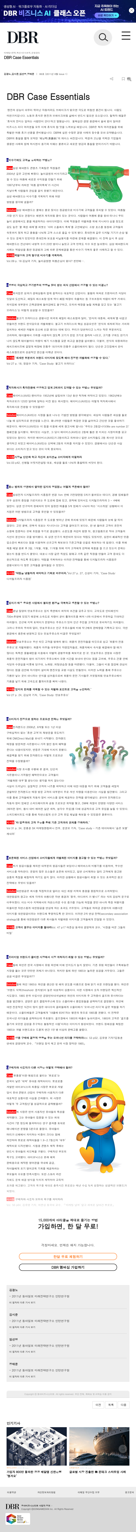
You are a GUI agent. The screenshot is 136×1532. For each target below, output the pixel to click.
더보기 (112, 79)
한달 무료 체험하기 (68, 1256)
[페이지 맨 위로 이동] (123, 1449)
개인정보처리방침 (47, 1492)
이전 (98, 1405)
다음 (123, 1405)
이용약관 (11, 1492)
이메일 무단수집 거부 (89, 1492)
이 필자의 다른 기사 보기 (22, 1302)
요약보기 (129, 79)
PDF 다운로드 (117, 79)
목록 (111, 1405)
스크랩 (123, 79)
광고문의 (129, 1492)
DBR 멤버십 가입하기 (68, 1267)
